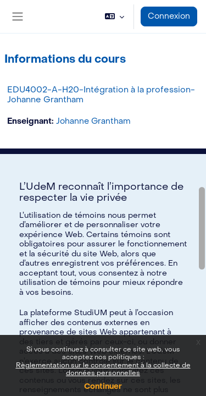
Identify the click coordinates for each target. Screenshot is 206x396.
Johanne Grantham (93, 121)
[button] (114, 16)
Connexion (169, 16)
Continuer (103, 386)
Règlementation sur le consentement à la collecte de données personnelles (103, 369)
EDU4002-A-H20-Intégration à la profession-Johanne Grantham (101, 94)
